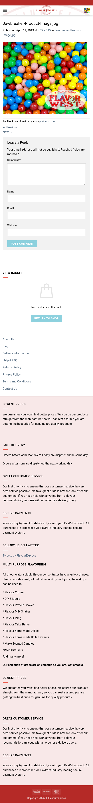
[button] (5, 10)
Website (12, 225)
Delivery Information (16, 353)
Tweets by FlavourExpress (19, 555)
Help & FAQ (10, 360)
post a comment (47, 121)
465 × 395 (44, 30)
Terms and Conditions (17, 381)
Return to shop (46, 318)
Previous (10, 127)
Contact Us (10, 388)
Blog (6, 346)
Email (10, 208)
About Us (9, 339)
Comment (14, 160)
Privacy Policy (12, 374)
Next (7, 132)
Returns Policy (12, 367)
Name (10, 191)
